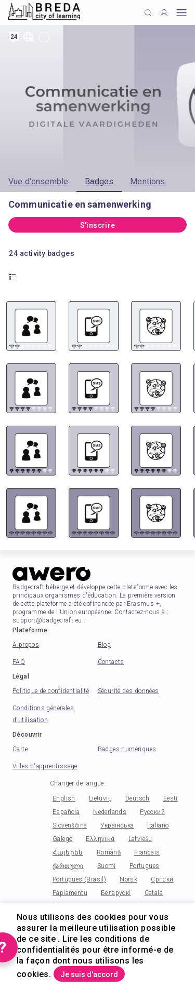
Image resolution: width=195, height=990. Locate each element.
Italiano (157, 825)
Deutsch (137, 798)
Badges (99, 181)
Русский (152, 812)
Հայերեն (68, 852)
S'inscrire (97, 225)
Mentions (147, 181)
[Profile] (164, 13)
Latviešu (140, 839)
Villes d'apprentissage (44, 766)
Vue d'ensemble (38, 181)
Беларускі (116, 893)
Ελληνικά (100, 839)
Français (147, 852)
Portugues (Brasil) (79, 879)
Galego (62, 839)
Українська (117, 825)
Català (154, 893)
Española (66, 812)
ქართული (68, 866)
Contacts (111, 662)
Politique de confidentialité (50, 691)
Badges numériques (127, 749)
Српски (162, 879)
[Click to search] (148, 13)
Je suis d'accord (89, 974)
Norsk (128, 879)
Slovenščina (70, 825)
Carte (20, 749)
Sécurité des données (128, 691)
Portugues (144, 866)
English (64, 798)
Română (109, 852)
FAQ (18, 662)
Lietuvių (100, 798)
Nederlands (109, 812)
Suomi (106, 866)
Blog (104, 644)
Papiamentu (70, 893)
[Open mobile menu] (181, 12)
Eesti (170, 798)
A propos (25, 644)
